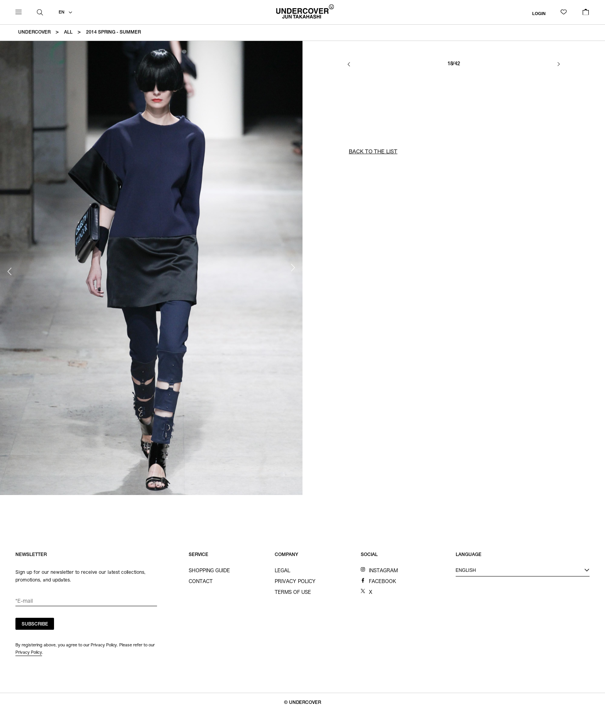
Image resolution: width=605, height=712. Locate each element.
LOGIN (539, 13)
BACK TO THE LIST (373, 151)
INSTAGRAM (383, 570)
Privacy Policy (28, 652)
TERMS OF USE (293, 592)
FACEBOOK (382, 581)
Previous (10, 271)
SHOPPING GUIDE (209, 570)
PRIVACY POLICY (295, 581)
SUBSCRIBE (35, 624)
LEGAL (282, 570)
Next (293, 267)
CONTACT (201, 581)
